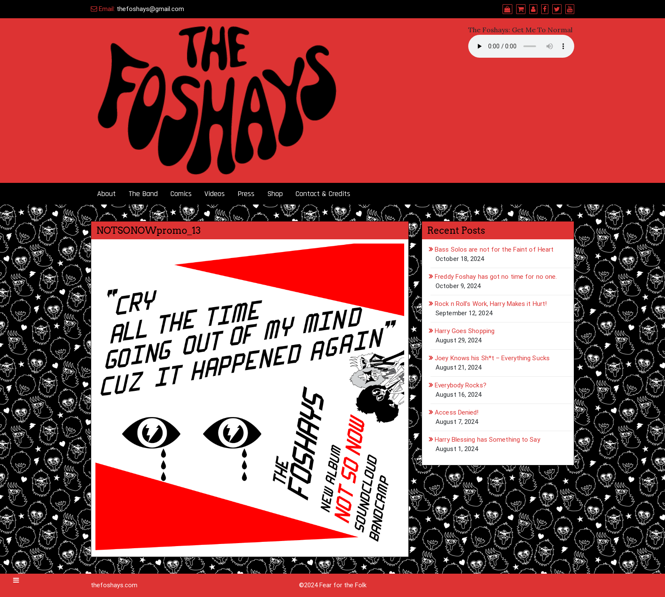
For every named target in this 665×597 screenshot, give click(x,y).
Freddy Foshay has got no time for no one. (496, 276)
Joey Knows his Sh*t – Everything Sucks (492, 358)
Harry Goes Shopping (465, 331)
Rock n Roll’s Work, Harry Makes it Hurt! (491, 304)
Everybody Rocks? (460, 385)
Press (246, 194)
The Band (143, 194)
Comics (181, 194)
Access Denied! (456, 412)
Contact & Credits (323, 194)
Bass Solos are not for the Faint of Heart (494, 249)
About (106, 194)
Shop (275, 194)
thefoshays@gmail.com (150, 9)
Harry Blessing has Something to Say (487, 439)
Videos (214, 194)
